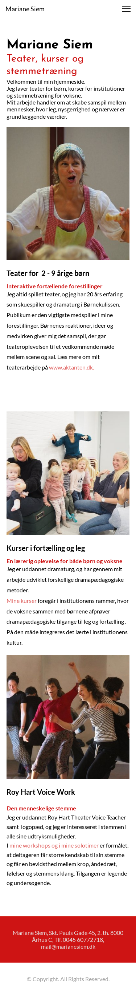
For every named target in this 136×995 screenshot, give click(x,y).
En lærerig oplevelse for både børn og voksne (65, 560)
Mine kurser (22, 600)
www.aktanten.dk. (72, 367)
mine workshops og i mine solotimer (54, 845)
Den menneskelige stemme (42, 808)
